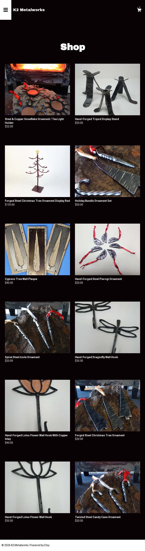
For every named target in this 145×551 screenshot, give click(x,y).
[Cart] (139, 10)
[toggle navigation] (5, 10)
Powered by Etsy (39, 545)
